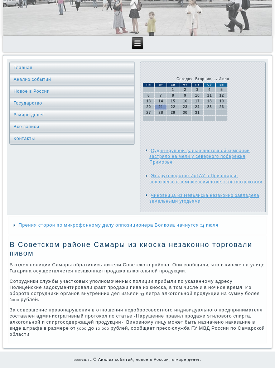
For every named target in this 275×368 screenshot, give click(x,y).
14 (161, 101)
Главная (23, 68)
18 (209, 101)
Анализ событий (32, 79)
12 (221, 95)
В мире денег (29, 115)
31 (197, 113)
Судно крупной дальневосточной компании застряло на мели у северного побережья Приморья (199, 156)
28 (161, 113)
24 (197, 107)
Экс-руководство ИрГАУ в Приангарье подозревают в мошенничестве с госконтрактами (205, 178)
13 (148, 101)
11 (209, 95)
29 (173, 113)
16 (185, 101)
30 (185, 113)
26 (221, 107)
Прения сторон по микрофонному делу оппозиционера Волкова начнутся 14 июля (119, 225)
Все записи (26, 127)
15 (173, 101)
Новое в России (32, 91)
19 (221, 101)
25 (209, 107)
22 (173, 107)
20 (148, 107)
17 (197, 101)
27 (148, 113)
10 (197, 95)
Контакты (24, 138)
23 (185, 107)
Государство (28, 103)
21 (161, 107)
